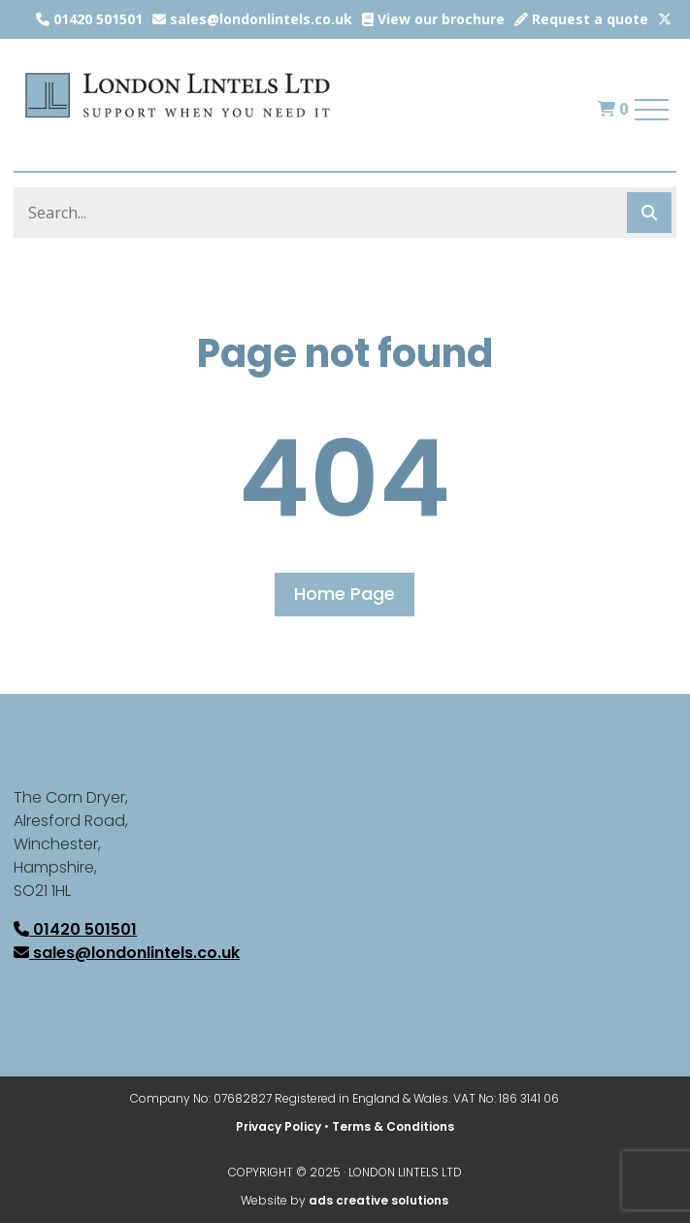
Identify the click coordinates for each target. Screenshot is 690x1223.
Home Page (344, 593)
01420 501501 (89, 19)
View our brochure (433, 19)
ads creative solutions (378, 1200)
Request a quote (581, 19)
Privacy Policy (278, 1126)
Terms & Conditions (393, 1126)
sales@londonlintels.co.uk (252, 19)
